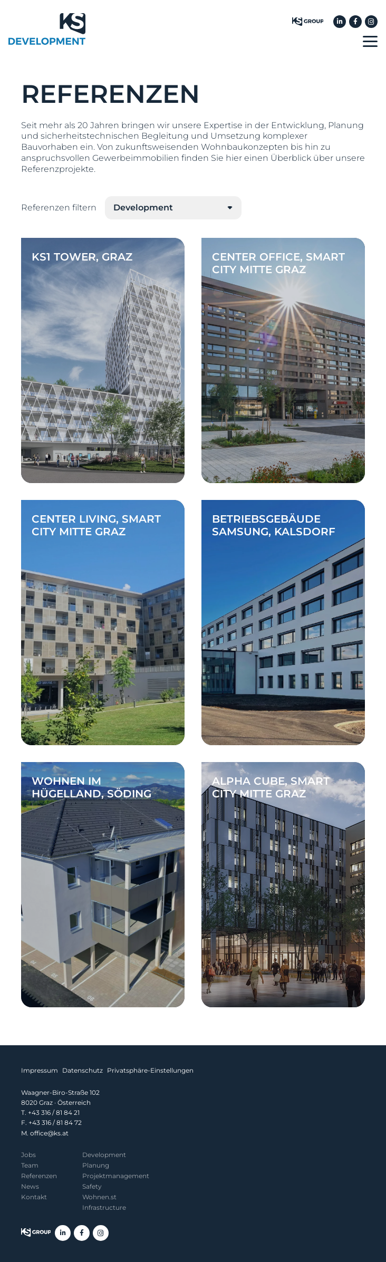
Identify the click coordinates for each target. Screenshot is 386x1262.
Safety (92, 1186)
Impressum (39, 1070)
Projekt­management (115, 1176)
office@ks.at (49, 1133)
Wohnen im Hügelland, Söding (91, 787)
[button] (370, 41)
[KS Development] (46, 29)
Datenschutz (82, 1070)
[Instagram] (371, 21)
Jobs (28, 1155)
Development (104, 1155)
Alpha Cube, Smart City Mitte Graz (271, 787)
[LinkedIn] (339, 21)
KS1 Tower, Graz (82, 257)
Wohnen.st (99, 1197)
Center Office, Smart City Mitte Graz (278, 263)
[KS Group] (307, 21)
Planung (95, 1165)
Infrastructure (104, 1207)
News (30, 1186)
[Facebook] (355, 21)
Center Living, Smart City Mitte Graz (96, 525)
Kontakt (34, 1197)
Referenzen (39, 1176)
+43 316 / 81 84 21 (54, 1112)
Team (29, 1165)
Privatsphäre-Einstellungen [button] (150, 1070)
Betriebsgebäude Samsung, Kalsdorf (273, 525)
